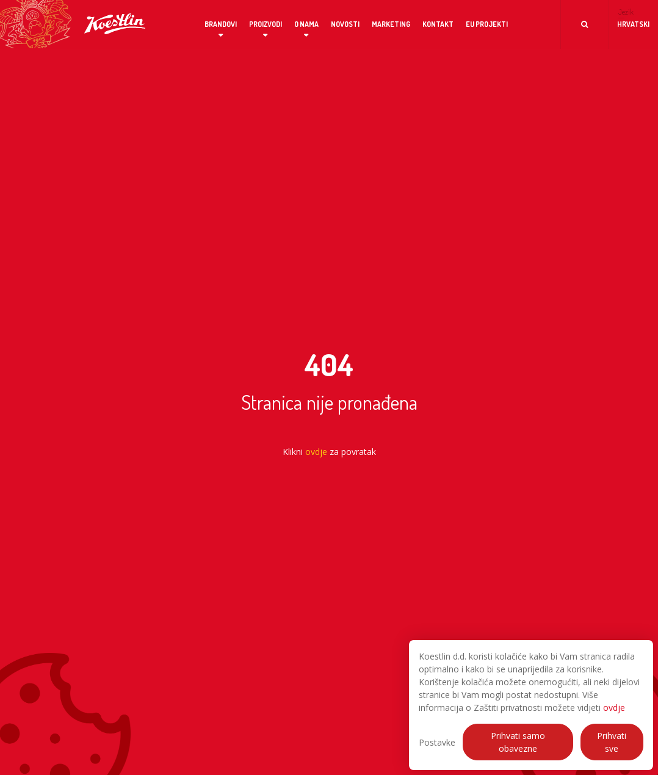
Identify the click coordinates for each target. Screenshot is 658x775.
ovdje (614, 707)
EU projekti (487, 24)
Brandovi (220, 24)
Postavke (437, 742)
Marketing (391, 24)
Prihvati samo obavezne (518, 742)
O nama (306, 24)
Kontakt (438, 24)
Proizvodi (265, 24)
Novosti (345, 24)
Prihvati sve (611, 742)
